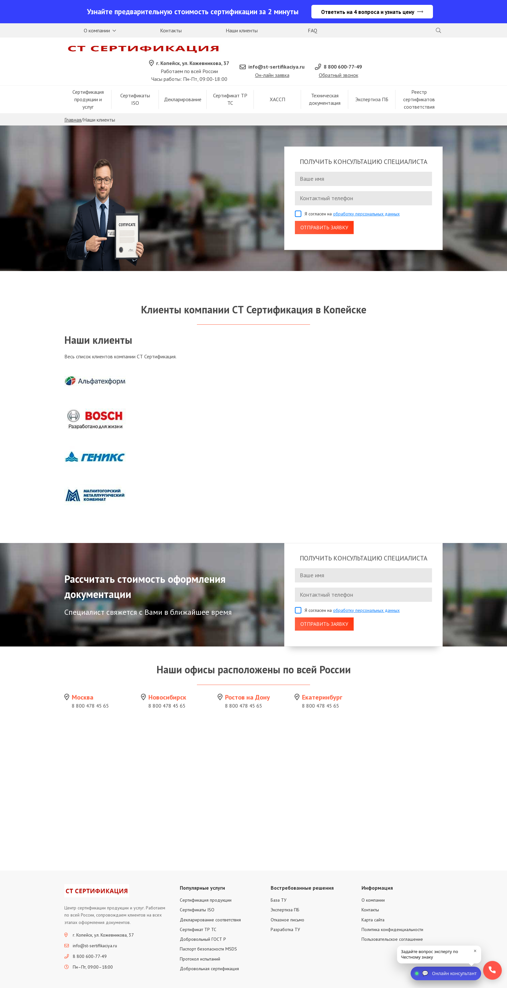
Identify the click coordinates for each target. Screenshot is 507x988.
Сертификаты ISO (135, 81)
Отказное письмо (287, 902)
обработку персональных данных (366, 196)
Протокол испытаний (200, 941)
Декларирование (182, 81)
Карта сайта (372, 902)
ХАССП (277, 81)
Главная (72, 102)
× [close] (475, 951)
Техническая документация (324, 81)
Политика (405, 980)
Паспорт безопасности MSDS (208, 931)
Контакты (171, 31)
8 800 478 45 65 (90, 687)
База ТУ (278, 882)
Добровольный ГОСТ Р (203, 921)
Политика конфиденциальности (392, 912)
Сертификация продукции (206, 882)
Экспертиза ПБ (371, 81)
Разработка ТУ (285, 912)
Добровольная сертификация (209, 951)
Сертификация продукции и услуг (88, 81)
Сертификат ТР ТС (230, 81)
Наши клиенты (242, 31)
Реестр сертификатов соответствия (419, 81)
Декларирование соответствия (210, 902)
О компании (97, 31)
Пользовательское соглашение (392, 921)
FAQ (312, 31)
